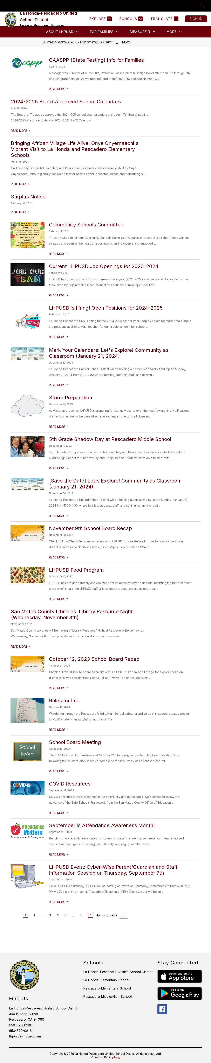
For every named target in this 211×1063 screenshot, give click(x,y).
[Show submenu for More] (171, 31)
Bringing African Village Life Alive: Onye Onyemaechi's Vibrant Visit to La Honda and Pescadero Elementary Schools (74, 149)
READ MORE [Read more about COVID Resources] (58, 813)
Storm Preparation (70, 398)
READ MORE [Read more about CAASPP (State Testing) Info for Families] (58, 89)
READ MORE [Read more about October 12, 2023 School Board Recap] (58, 688)
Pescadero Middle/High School (107, 996)
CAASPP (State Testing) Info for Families (96, 60)
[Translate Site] (163, 18)
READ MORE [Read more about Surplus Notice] (20, 212)
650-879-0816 (20, 1031)
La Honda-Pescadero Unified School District (77, 42)
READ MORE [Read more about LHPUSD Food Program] (58, 599)
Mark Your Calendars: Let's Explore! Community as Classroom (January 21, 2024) (109, 353)
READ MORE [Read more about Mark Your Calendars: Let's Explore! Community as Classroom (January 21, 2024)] (58, 385)
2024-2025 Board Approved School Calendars (66, 102)
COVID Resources (69, 784)
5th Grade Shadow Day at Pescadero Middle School (110, 439)
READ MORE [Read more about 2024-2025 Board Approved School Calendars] (20, 130)
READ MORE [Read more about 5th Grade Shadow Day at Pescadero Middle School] (58, 468)
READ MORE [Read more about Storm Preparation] (58, 426)
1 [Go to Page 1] (34, 915)
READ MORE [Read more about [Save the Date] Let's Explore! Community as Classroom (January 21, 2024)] (58, 516)
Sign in (196, 19)
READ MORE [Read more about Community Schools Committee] (58, 253)
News (126, 42)
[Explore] (100, 18)
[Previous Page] (25, 915)
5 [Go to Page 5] (65, 915)
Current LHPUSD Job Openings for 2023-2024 (103, 266)
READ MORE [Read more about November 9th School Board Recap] (58, 557)
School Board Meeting (75, 742)
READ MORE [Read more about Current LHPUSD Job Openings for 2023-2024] (58, 295)
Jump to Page (106, 915)
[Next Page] (90, 915)
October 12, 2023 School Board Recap (94, 659)
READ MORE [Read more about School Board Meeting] (58, 771)
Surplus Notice (28, 197)
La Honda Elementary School (106, 980)
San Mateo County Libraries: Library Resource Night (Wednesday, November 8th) (72, 614)
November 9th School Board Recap (90, 528)
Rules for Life (64, 701)
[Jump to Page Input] (124, 915)
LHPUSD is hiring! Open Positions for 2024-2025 (106, 308)
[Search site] (202, 5)
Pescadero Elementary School (107, 988)
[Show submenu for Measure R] (140, 31)
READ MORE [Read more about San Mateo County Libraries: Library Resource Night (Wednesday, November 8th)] (20, 646)
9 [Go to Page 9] (81, 915)
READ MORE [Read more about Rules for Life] (58, 729)
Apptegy (114, 1057)
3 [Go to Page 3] (50, 915)
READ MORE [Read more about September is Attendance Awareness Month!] (58, 854)
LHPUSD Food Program (76, 570)
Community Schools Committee (86, 225)
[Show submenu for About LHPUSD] (59, 31)
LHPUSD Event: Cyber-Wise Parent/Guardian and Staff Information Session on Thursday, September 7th (113, 870)
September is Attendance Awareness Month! (102, 825)
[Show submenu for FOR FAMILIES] (101, 31)
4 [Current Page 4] (58, 915)
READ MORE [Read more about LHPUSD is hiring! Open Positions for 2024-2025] (58, 337)
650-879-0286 (20, 1025)
